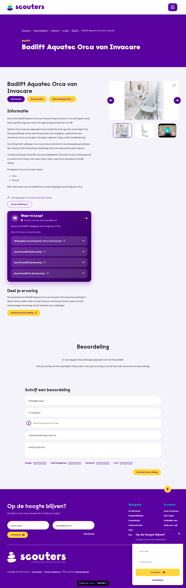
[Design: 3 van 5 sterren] (40, 463)
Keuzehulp (134, 520)
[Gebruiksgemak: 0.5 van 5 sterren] (68, 463)
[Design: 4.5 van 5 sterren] (44, 463)
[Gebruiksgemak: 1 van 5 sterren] (70, 463)
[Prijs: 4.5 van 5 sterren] (130, 463)
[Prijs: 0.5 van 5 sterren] (120, 463)
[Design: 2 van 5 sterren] (38, 463)
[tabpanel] (49, 149)
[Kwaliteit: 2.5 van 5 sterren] (102, 463)
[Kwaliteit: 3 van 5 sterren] (103, 463)
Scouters (26, 30)
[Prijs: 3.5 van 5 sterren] (128, 463)
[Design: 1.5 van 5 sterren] (36, 463)
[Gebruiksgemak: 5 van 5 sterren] (80, 463)
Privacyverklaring (52, 572)
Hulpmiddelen (41, 30)
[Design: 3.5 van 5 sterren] (41, 463)
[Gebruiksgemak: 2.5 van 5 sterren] (74, 463)
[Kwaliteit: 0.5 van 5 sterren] (97, 463)
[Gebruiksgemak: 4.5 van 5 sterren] (79, 463)
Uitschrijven (89, 534)
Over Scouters (171, 510)
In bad (65, 30)
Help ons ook (171, 525)
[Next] (177, 100)
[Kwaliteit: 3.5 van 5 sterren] (104, 463)
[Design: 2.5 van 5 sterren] (39, 463)
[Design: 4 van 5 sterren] (43, 463)
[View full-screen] (174, 85)
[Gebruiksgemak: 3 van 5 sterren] (75, 463)
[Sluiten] (179, 533)
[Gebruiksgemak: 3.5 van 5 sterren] (76, 463)
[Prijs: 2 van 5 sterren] (124, 463)
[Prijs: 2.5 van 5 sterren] (125, 463)
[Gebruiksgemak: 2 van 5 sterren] (72, 463)
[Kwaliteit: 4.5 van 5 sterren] (107, 463)
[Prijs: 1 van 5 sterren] (121, 463)
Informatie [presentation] (16, 99)
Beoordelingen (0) (63, 99)
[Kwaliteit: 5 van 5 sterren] (108, 463)
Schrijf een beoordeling (24, 312)
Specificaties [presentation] (37, 99)
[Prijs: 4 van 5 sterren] (129, 463)
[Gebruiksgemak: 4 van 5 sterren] (77, 463)
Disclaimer (37, 572)
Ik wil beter (134, 510)
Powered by (76, 572)
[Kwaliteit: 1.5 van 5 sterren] (99, 463)
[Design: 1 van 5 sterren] (35, 463)
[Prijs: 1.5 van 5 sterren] (122, 463)
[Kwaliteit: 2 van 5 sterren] (100, 463)
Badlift (75, 30)
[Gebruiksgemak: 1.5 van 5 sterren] (71, 463)
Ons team (169, 515)
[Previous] (110, 100)
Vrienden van (170, 520)
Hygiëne (55, 30)
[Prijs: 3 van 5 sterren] (126, 463)
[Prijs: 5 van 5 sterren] (132, 463)
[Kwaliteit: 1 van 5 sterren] (98, 463)
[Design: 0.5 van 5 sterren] (34, 463)
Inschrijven (17, 534)
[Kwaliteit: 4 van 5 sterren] (106, 463)
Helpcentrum (136, 525)
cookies (92, 583)
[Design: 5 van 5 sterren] (45, 463)
